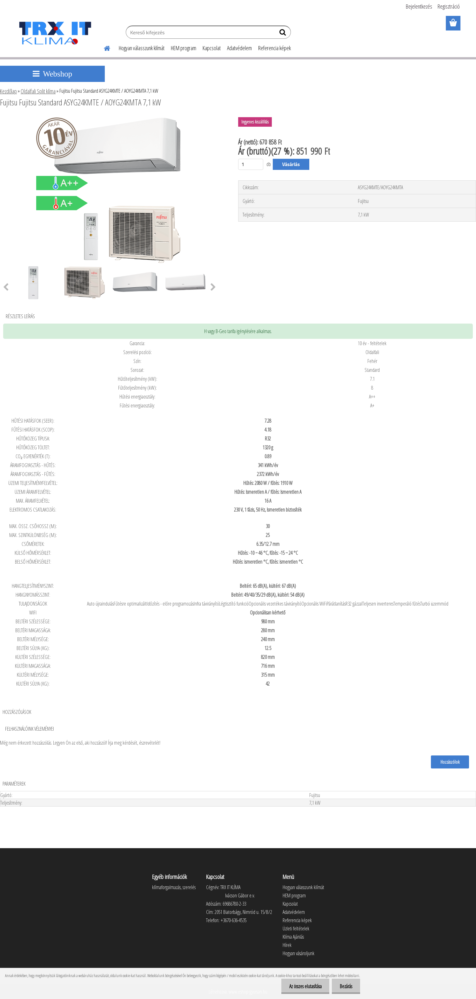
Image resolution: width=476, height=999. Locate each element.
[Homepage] (103, 47)
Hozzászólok (449, 762)
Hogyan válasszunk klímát (141, 48)
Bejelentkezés (419, 6)
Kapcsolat (212, 48)
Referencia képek (274, 48)
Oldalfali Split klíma (38, 91)
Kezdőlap (8, 91)
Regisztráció (449, 6)
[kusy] (251, 164)
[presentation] (213, 287)
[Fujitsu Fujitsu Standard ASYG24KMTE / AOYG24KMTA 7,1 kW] (110, 119)
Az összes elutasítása (305, 986)
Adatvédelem (239, 48)
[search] (283, 33)
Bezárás (346, 986)
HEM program (183, 48)
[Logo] (54, 33)
